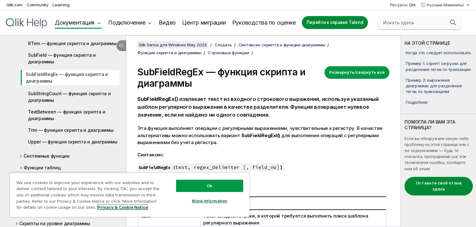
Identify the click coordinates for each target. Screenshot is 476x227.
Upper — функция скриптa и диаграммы (72, 141)
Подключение (126, 22)
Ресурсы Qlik (403, 4)
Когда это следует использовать (438, 52)
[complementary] (438, 131)
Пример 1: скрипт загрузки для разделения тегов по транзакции (438, 66)
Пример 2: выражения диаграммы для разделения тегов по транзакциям (434, 86)
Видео (167, 22)
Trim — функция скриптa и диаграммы (71, 130)
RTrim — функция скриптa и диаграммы (72, 43)
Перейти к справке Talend (335, 22)
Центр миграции (204, 22)
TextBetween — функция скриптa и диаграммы (66, 115)
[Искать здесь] (419, 22)
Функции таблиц (42, 167)
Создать (223, 44)
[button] (453, 22)
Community (38, 4)
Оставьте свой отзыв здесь (439, 186)
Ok (209, 185)
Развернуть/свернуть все (357, 72)
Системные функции (47, 156)
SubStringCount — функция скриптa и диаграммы (69, 97)
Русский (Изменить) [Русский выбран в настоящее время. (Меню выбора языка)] (446, 5)
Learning (61, 4)
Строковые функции (228, 52)
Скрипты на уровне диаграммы (54, 223)
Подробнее (417, 102)
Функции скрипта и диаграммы (169, 52)
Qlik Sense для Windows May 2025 (173, 44)
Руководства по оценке (264, 22)
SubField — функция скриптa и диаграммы (62, 58)
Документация (75, 22)
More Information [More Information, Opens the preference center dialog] (209, 200)
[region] (129, 194)
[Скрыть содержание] (121, 45)
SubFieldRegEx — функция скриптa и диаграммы (67, 78)
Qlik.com (14, 4)
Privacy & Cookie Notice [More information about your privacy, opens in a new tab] (123, 207)
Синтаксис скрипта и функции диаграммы (281, 44)
